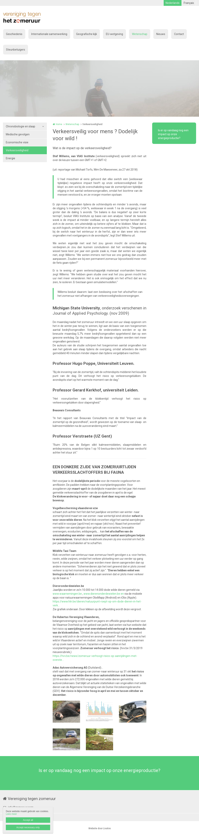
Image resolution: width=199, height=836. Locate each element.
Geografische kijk (86, 34)
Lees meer (11, 814)
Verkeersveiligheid (17, 150)
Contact (179, 34)
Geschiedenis (14, 34)
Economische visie (17, 142)
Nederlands (173, 2)
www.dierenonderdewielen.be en (104, 593)
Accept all (28, 820)
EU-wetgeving (114, 34)
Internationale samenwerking (49, 34)
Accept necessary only (28, 827)
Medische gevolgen (18, 134)
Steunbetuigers (15, 49)
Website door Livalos (99, 828)
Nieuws (160, 34)
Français (189, 2)
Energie (10, 158)
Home (59, 124)
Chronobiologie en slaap (20, 126)
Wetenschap (139, 34)
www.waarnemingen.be (67, 593)
